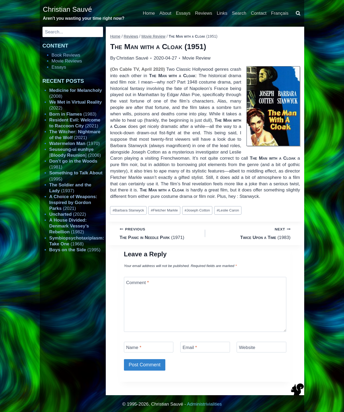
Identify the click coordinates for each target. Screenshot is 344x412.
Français (279, 13)
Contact (259, 13)
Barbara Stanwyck (128, 210)
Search (239, 13)
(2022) (67, 214)
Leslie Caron (228, 210)
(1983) (250, 233)
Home (149, 13)
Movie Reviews (67, 61)
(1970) (74, 143)
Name (133, 347)
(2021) (73, 202)
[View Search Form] (298, 13)
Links (222, 13)
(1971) (160, 233)
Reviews (203, 13)
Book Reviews (66, 55)
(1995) (74, 249)
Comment (137, 282)
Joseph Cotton (197, 210)
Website (247, 347)
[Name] (149, 347)
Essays (183, 13)
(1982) (69, 226)
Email (189, 347)
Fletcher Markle (164, 210)
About (165, 13)
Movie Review (196, 58)
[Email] (205, 347)
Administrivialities (204, 404)
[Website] (261, 347)
